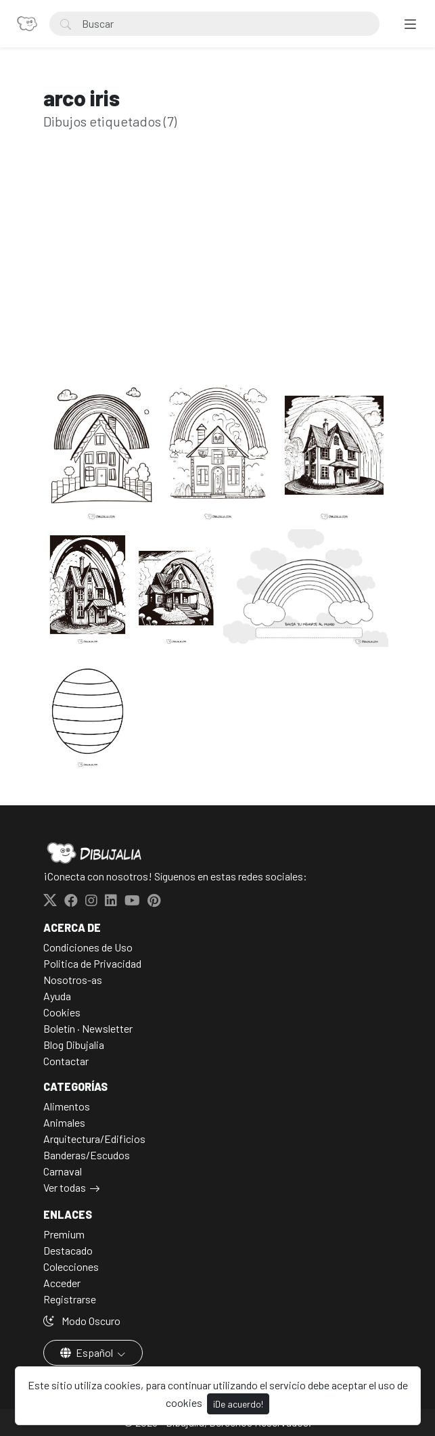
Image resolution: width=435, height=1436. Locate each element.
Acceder (62, 1282)
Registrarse (69, 1299)
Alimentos (66, 1106)
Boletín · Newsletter (88, 1028)
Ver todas (64, 1187)
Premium (64, 1234)
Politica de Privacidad (92, 963)
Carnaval (62, 1171)
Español (87, 1352)
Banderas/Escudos (86, 1154)
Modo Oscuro (81, 1320)
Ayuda (57, 995)
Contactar (66, 1060)
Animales (64, 1122)
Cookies (62, 1012)
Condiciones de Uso (88, 947)
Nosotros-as (72, 979)
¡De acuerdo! (238, 1404)
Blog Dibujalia (73, 1044)
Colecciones (71, 1266)
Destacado (68, 1250)
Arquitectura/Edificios (94, 1138)
